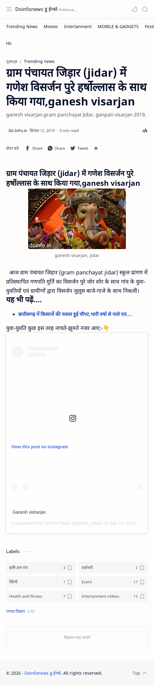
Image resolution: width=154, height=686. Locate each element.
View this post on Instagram (39, 446)
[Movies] (51, 26)
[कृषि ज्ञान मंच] (40, 567)
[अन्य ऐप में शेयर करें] (96, 148)
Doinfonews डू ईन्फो (36, 9)
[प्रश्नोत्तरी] (113, 567)
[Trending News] (22, 26)
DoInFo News (57, 523)
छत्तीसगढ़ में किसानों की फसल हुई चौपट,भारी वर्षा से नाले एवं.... (76, 314)
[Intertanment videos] (113, 596)
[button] (134, 9)
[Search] (144, 9)
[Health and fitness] (40, 596)
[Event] (113, 582)
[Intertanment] (78, 26)
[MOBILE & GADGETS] (118, 26)
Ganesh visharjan (29, 512)
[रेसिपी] (40, 582)
